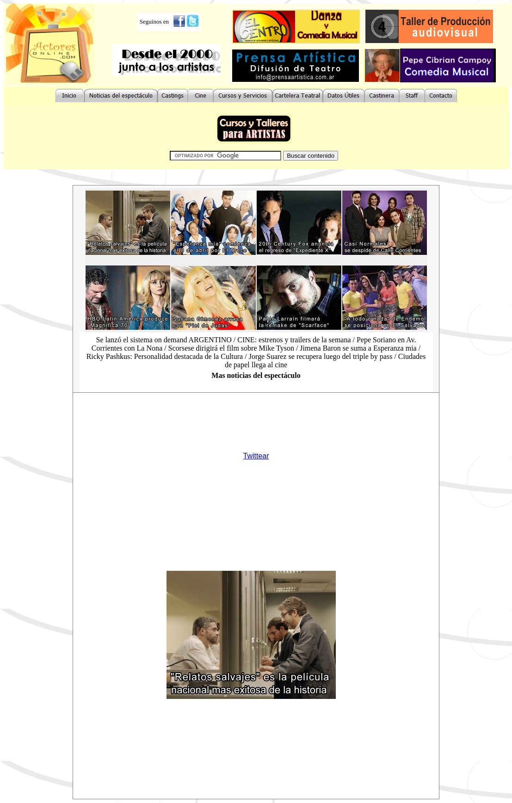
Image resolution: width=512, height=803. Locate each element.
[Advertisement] (242, 415)
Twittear (256, 456)
